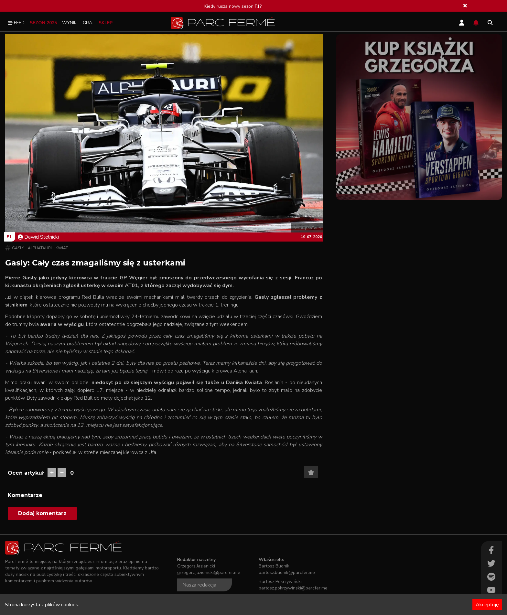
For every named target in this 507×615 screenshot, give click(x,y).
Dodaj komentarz (42, 513)
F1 (8, 237)
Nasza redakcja (199, 584)
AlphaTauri (40, 248)
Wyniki (70, 23)
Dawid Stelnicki (38, 237)
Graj (88, 23)
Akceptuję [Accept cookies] (487, 604)
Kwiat (62, 248)
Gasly (18, 248)
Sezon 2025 (43, 23)
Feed (16, 23)
